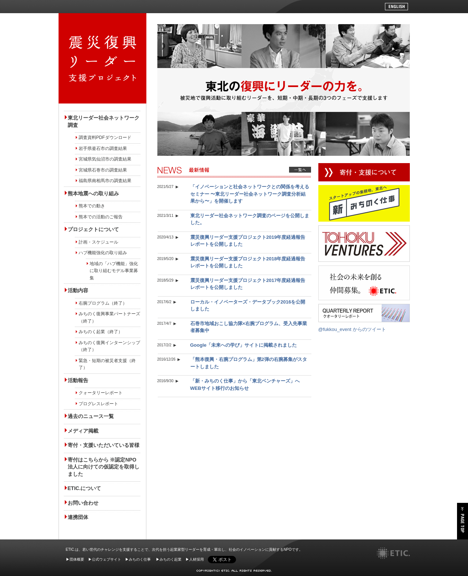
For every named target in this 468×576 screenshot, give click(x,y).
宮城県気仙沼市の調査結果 (105, 159)
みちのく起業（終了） (101, 331)
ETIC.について (84, 488)
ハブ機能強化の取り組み (103, 252)
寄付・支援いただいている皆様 (103, 445)
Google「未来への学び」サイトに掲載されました (243, 345)
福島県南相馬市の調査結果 (105, 180)
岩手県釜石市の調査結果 (103, 148)
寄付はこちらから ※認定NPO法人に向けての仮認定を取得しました (103, 467)
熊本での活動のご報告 (101, 216)
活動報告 (78, 380)
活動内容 (78, 290)
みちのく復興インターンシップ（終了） (109, 346)
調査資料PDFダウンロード (105, 137)
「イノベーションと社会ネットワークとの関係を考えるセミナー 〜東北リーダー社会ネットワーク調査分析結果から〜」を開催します (249, 194)
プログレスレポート (98, 403)
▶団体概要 (75, 559)
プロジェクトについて (93, 229)
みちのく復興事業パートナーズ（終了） (109, 317)
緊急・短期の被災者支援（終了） (107, 364)
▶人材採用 (195, 559)
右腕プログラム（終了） (103, 303)
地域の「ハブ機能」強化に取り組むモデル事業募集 (114, 271)
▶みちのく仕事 (138, 559)
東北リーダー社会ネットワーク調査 (103, 121)
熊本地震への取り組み (93, 193)
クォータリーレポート (101, 392)
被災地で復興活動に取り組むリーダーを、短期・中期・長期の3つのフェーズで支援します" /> (102, 58)
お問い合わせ (83, 503)
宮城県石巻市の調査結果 (103, 170)
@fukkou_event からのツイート (352, 329)
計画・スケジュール (98, 242)
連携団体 (78, 517)
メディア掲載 (83, 431)
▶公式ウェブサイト (104, 559)
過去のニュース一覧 (91, 416)
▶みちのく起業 (168, 559)
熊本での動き (92, 205)
